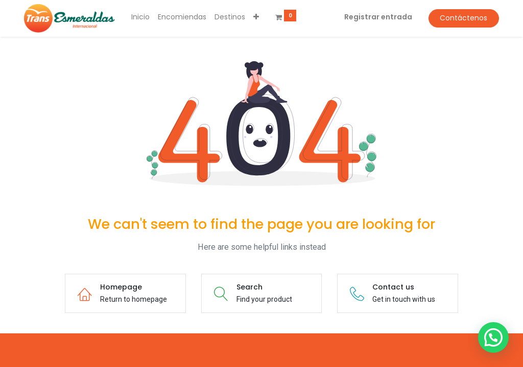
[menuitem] (140, 17)
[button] (256, 17)
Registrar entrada (378, 17)
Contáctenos (463, 18)
